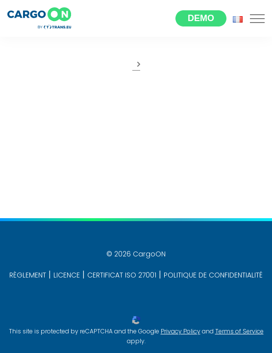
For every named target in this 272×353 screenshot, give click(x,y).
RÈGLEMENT (27, 275)
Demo (201, 18)
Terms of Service (239, 331)
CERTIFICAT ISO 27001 (121, 275)
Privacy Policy (180, 331)
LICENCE (66, 275)
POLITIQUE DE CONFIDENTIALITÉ (213, 275)
